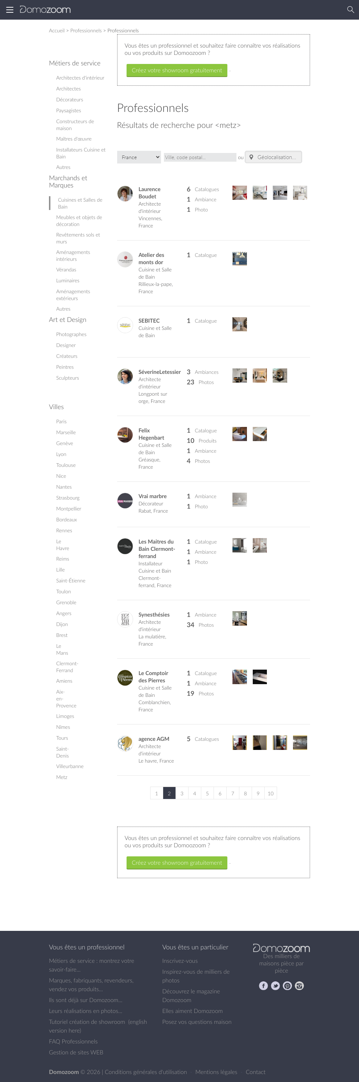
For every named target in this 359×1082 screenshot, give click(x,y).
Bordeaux (66, 519)
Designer (66, 345)
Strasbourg (68, 497)
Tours (62, 737)
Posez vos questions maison (197, 1022)
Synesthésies (154, 614)
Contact (256, 1072)
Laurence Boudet (150, 192)
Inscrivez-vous (180, 961)
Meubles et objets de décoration (79, 220)
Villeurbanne (70, 766)
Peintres (65, 366)
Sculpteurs (67, 377)
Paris (61, 421)
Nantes (64, 486)
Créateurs (67, 355)
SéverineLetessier (160, 372)
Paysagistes (68, 110)
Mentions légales (217, 1072)
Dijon (62, 624)
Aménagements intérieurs (73, 255)
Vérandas (66, 269)
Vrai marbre (153, 496)
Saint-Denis (62, 752)
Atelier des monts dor (151, 258)
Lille (60, 569)
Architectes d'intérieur (80, 77)
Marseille (66, 432)
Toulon (63, 591)
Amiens (64, 680)
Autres (63, 166)
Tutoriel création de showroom (87, 1022)
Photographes (71, 334)
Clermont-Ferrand (67, 667)
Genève (64, 443)
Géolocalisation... (272, 157)
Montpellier (68, 508)
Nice (61, 475)
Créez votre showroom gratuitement (177, 70)
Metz (61, 777)
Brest (61, 634)
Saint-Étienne (71, 580)
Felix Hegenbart (151, 434)
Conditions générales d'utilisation (147, 1072)
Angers (63, 613)
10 (270, 793)
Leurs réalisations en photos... (85, 1011)
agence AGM (154, 739)
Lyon (61, 454)
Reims (62, 558)
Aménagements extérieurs (73, 295)
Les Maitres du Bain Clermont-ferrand (157, 549)
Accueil (57, 30)
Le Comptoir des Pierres (153, 676)
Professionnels (86, 30)
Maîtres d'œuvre (74, 138)
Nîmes (63, 726)
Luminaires (67, 280)
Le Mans (62, 649)
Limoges (65, 715)
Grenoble (66, 602)
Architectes (68, 88)
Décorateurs (69, 99)
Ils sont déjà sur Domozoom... (85, 1000)
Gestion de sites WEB (76, 1052)
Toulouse (66, 464)
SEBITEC (149, 320)
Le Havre (62, 545)
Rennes (64, 530)
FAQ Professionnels (73, 1041)
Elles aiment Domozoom (192, 1011)
